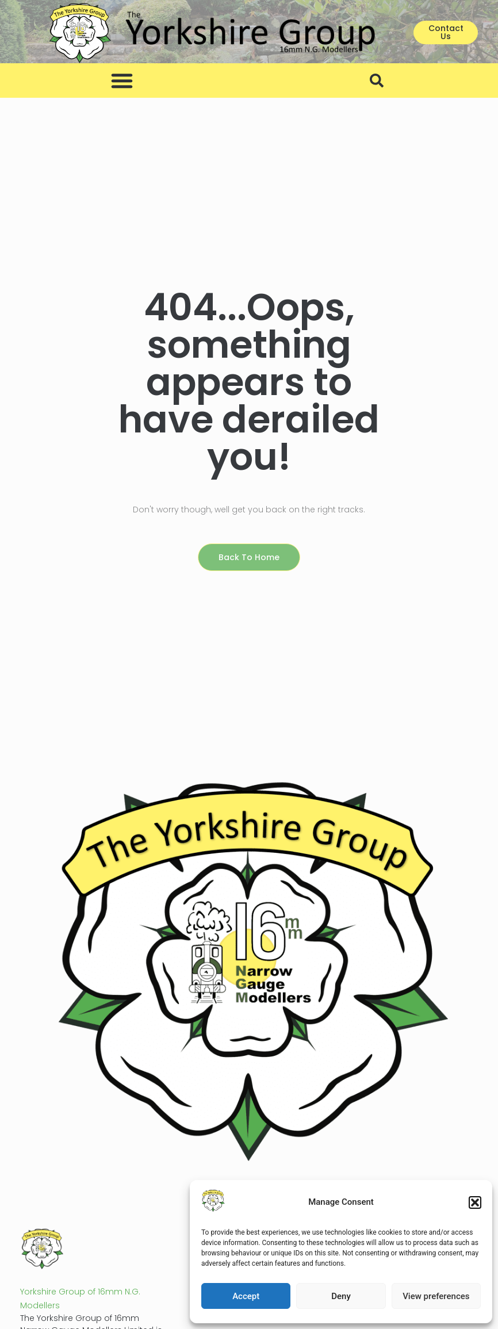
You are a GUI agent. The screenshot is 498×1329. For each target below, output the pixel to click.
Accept (245, 1296)
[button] (475, 1202)
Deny (341, 1296)
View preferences (436, 1296)
